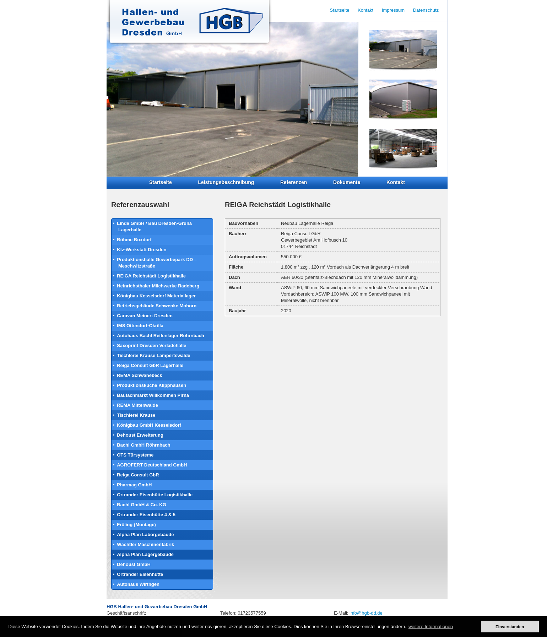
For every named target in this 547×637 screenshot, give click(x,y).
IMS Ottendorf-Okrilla (140, 325)
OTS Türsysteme (135, 455)
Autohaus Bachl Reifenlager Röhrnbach (160, 335)
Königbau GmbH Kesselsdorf (149, 425)
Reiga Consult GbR (138, 474)
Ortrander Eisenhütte (140, 574)
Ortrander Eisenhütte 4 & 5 (146, 514)
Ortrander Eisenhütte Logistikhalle (155, 494)
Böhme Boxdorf (134, 239)
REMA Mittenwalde (137, 405)
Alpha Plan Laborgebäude (145, 534)
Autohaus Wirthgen (138, 584)
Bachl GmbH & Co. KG (141, 504)
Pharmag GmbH (134, 484)
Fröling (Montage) (136, 524)
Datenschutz (426, 10)
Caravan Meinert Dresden (145, 315)
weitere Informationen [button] (430, 626)
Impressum (393, 10)
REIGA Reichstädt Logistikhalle (151, 276)
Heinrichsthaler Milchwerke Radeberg (158, 285)
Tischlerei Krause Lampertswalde (153, 355)
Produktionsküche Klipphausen (151, 385)
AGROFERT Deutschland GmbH (152, 465)
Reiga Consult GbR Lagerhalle (150, 365)
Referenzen (293, 182)
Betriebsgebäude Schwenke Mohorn (156, 305)
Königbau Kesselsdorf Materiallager (156, 295)
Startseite (160, 182)
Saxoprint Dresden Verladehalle (151, 345)
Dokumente (346, 182)
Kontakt (395, 182)
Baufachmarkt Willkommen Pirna (153, 395)
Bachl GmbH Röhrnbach (143, 445)
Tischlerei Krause (136, 415)
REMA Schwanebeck (139, 375)
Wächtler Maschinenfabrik (145, 544)
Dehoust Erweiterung (140, 435)
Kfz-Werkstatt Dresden (141, 249)
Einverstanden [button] (509, 626)
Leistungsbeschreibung (226, 182)
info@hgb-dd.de (366, 613)
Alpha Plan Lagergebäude (145, 554)
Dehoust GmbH (134, 564)
